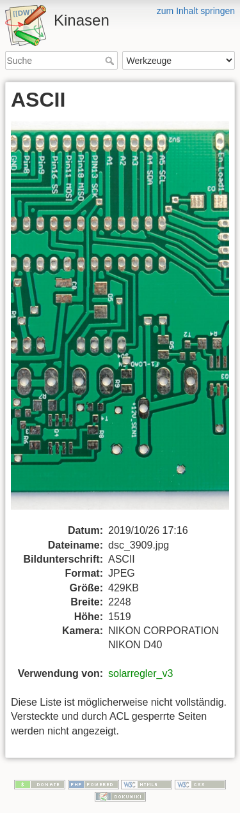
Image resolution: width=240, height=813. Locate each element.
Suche (111, 60)
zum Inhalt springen (196, 11)
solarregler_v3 (140, 673)
